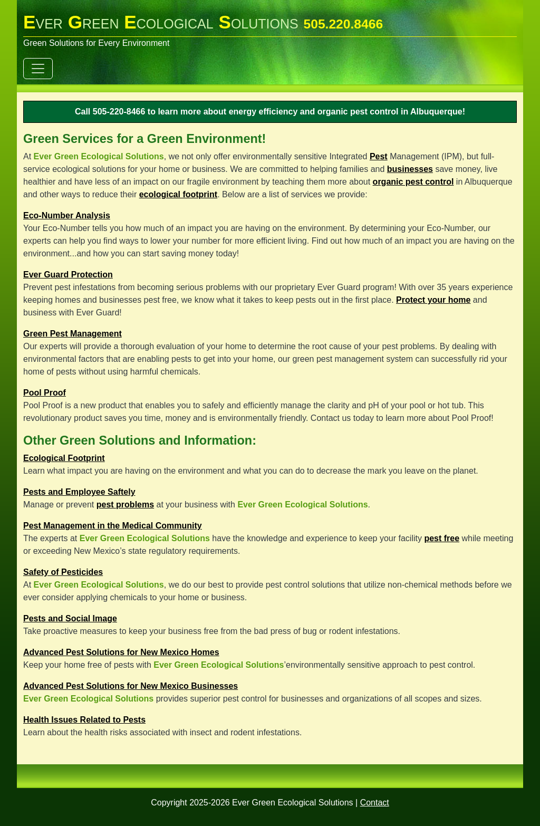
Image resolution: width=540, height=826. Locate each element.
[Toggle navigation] (38, 68)
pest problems (125, 504)
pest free (441, 538)
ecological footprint (178, 194)
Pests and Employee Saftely (79, 491)
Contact (374, 802)
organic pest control (413, 181)
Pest (379, 156)
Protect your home (433, 299)
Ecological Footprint (64, 458)
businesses (410, 169)
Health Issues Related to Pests (84, 719)
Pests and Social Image (70, 618)
